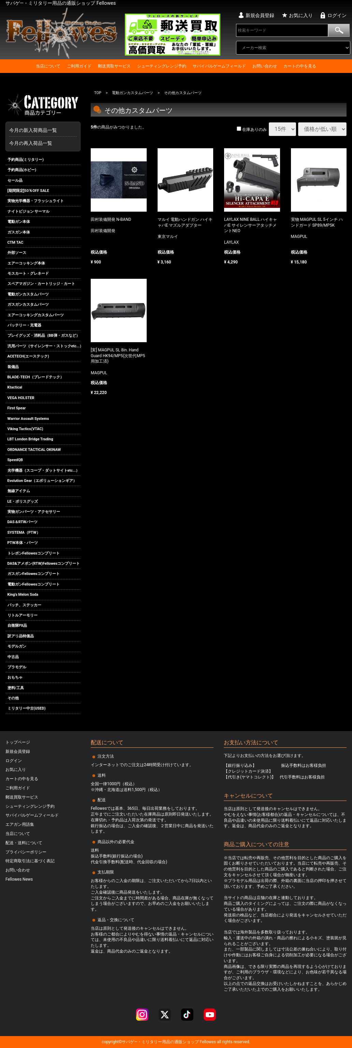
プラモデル (17, 667)
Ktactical (15, 387)
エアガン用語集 (19, 824)
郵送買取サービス (114, 66)
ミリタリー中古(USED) (27, 709)
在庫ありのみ (252, 129)
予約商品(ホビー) (22, 170)
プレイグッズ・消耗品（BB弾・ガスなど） (44, 336)
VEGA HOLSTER (21, 398)
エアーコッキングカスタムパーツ (36, 315)
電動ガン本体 (19, 221)
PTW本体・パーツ (23, 543)
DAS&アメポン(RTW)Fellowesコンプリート (44, 563)
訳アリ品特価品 (21, 636)
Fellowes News (19, 879)
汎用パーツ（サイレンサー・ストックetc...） (44, 346)
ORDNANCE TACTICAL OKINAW (34, 449)
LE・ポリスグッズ (23, 501)
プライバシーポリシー (25, 852)
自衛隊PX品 (17, 625)
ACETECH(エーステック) (28, 356)
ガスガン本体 (19, 232)
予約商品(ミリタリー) (26, 159)
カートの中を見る (299, 66)
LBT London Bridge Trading (30, 439)
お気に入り (301, 15)
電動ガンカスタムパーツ (28, 294)
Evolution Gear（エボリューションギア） (42, 481)
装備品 (13, 367)
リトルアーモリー (23, 615)
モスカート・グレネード (28, 273)
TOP (97, 93)
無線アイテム (19, 491)
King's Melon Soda (23, 594)
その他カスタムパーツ (183, 93)
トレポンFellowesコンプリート (34, 553)
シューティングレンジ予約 (161, 66)
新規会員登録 (260, 15)
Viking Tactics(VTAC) (25, 429)
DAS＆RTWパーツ (23, 522)
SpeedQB (15, 460)
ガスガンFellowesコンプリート (34, 574)
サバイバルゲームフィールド (219, 66)
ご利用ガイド (79, 66)
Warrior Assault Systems (28, 418)
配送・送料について (23, 842)
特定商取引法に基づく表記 (30, 861)
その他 (13, 698)
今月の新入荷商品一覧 (41, 130)
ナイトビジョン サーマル (29, 211)
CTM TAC (16, 242)
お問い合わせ (264, 66)
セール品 (15, 180)
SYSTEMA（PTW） (24, 532)
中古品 (13, 657)
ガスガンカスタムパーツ (28, 304)
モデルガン (17, 646)
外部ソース (17, 252)
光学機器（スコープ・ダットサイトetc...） (44, 470)
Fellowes (207, 1041)
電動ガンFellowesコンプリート (34, 584)
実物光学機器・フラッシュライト (36, 201)
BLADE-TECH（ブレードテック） (36, 377)
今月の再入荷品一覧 (30, 143)
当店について (48, 66)
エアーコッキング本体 (26, 263)
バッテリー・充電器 (24, 325)
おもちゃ (15, 677)
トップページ (17, 742)
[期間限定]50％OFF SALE (28, 190)
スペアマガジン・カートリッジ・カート (41, 284)
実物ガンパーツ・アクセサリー (34, 512)
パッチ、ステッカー (24, 605)
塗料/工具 (16, 688)
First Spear (17, 408)
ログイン (337, 15)
